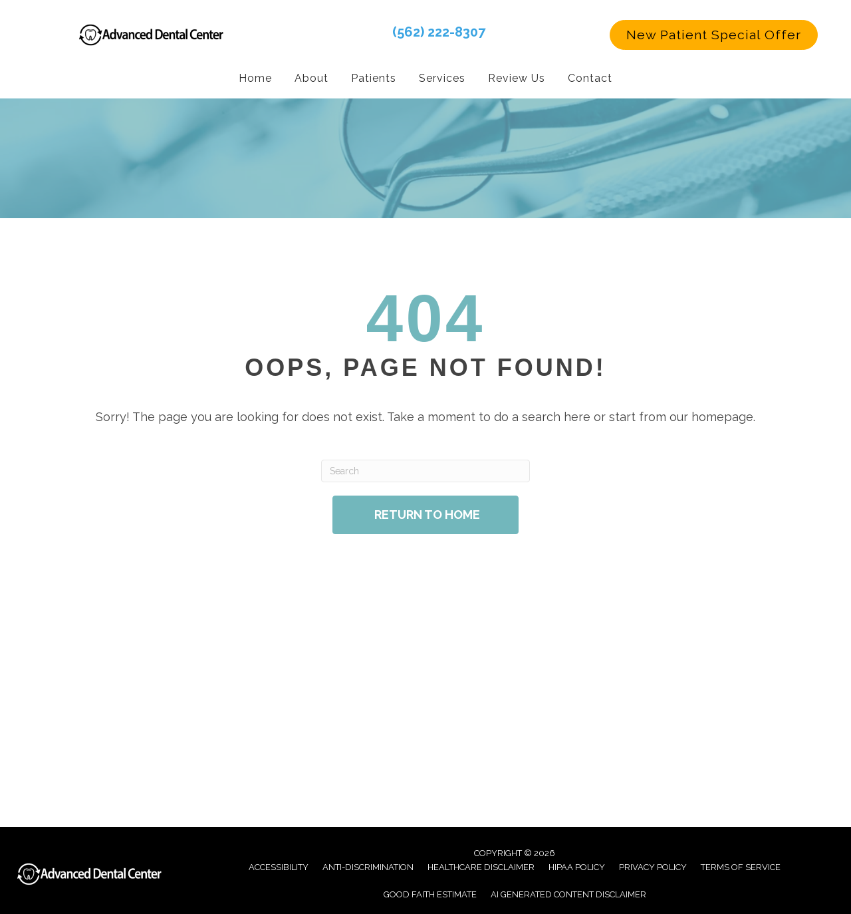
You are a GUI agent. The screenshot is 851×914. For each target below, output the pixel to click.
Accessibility (278, 866)
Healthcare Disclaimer (481, 866)
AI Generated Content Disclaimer (568, 894)
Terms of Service (741, 866)
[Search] (425, 470)
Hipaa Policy (576, 866)
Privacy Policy (653, 866)
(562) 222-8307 (438, 31)
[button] (713, 34)
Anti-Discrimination (368, 866)
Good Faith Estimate (430, 894)
